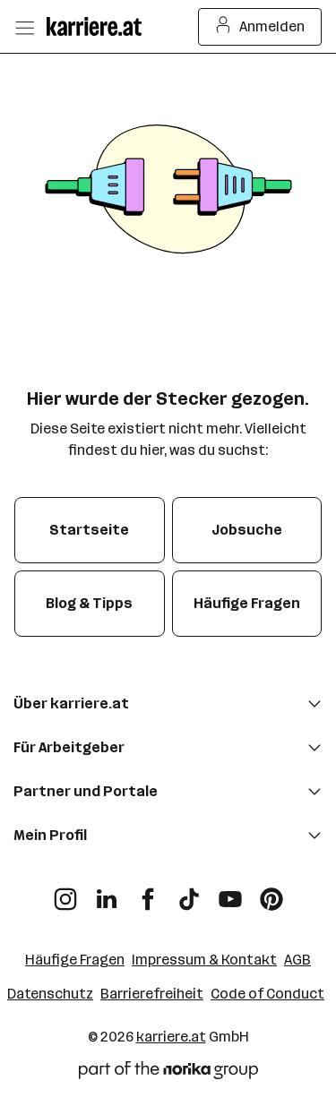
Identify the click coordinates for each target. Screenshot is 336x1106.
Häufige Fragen (75, 959)
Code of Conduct (267, 993)
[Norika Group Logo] (168, 1073)
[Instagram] (65, 892)
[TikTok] (189, 892)
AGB (297, 959)
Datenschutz (50, 993)
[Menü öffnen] (24, 26)
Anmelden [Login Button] (260, 27)
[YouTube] (230, 892)
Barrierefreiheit (151, 993)
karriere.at (171, 1036)
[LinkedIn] (107, 892)
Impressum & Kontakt (204, 959)
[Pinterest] (271, 892)
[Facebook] (148, 892)
